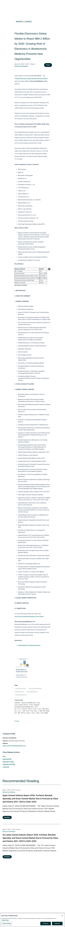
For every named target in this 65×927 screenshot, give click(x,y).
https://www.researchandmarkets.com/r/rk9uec (29, 616)
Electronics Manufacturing (35, 688)
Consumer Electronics (20, 688)
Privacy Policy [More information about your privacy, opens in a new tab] (5, 920)
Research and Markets (21, 66)
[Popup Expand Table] (49, 269)
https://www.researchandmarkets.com (14, 745)
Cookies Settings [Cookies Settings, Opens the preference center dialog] (6, 924)
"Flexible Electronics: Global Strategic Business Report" (31, 78)
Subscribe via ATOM (9, 764)
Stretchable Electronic (32, 691)
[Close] (62, 916)
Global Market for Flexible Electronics (29, 645)
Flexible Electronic (19, 691)
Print (4, 756)
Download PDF (7, 759)
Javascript (6, 767)
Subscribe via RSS (8, 761)
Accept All (45, 924)
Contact (16, 721)
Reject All (57, 924)
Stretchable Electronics (20, 694)
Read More (7, 817)
